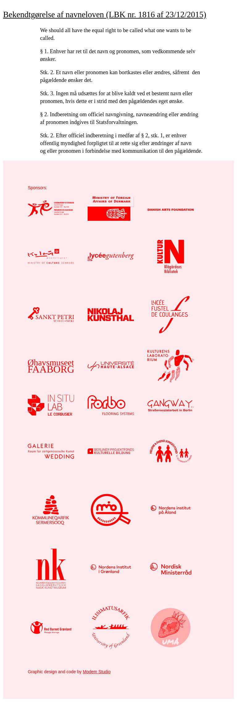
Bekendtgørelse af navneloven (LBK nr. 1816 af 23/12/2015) (104, 14)
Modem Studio (96, 671)
